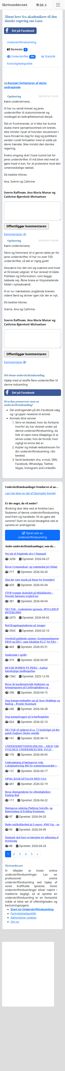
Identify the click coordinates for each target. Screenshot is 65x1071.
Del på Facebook (19, 31)
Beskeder (17, 49)
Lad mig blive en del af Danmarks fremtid (30, 558)
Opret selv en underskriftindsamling (32, 600)
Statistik (48, 56)
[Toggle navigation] (58, 4)
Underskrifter (21, 56)
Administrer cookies (23, 982)
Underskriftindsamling (21, 42)
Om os (15, 986)
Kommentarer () (15, 299)
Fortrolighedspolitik (19, 63)
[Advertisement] (32, 107)
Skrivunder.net (14, 4)
